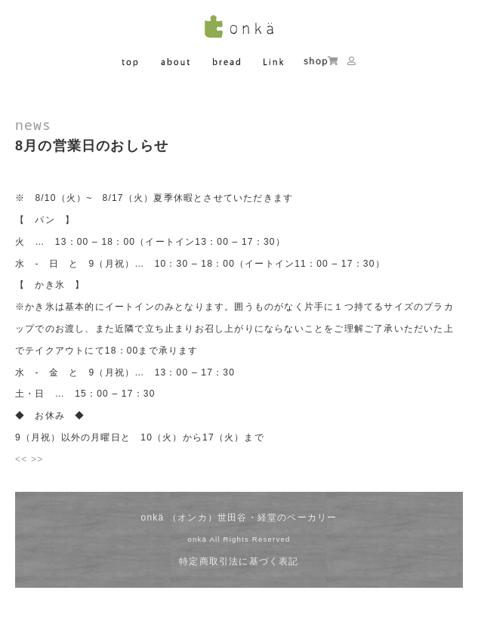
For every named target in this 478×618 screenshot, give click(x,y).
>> (37, 459)
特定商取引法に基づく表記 (238, 561)
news (33, 125)
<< (21, 459)
